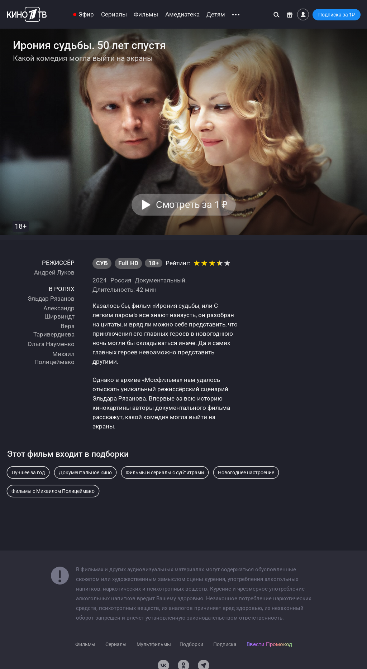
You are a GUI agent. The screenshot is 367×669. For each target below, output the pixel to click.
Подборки (191, 644)
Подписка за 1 (336, 15)
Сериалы (114, 14)
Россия (120, 280)
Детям (215, 14)
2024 (99, 280)
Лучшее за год (28, 472)
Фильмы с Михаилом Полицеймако (53, 491)
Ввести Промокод (269, 644)
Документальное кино (85, 472)
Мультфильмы (154, 644)
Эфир (86, 14)
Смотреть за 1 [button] (192, 204)
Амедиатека (182, 14)
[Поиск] (276, 14)
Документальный (160, 280)
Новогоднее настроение (246, 472)
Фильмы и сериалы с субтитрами (165, 472)
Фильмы (146, 14)
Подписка (225, 644)
